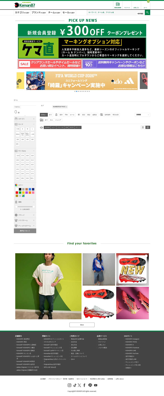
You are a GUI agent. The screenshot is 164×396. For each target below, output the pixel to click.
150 (32, 139)
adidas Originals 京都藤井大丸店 (27, 370)
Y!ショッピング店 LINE (133, 365)
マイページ (102, 342)
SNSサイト (128, 336)
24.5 (22, 169)
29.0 (27, 178)
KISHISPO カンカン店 (24, 353)
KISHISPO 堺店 (22, 342)
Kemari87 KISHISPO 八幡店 (26, 347)
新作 (61, 115)
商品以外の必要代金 (77, 339)
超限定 (95, 115)
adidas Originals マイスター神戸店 (28, 367)
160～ (17, 144)
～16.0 (17, 155)
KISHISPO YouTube (132, 353)
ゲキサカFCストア (50, 342)
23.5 (32, 164)
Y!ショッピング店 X (132, 362)
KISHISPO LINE (131, 350)
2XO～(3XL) (27, 134)
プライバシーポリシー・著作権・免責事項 (61, 379)
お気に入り (102, 345)
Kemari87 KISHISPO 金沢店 (26, 364)
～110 (32, 134)
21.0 (27, 160)
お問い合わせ (120, 379)
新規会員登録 (102, 339)
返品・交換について (77, 353)
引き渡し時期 (75, 350)
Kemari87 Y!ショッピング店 (53, 347)
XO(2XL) (22, 134)
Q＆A (73, 359)
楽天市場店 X (130, 356)
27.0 (27, 173)
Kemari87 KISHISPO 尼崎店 (26, 350)
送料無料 (107, 115)
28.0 (17, 178)
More (82, 325)
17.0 (22, 155)
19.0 (32, 155)
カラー (53, 127)
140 (27, 139)
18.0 (27, 155)
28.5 (22, 178)
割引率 (72, 127)
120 (18, 139)
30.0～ (32, 178)
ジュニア (58, 120)
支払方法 (74, 345)
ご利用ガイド (74, 336)
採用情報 (110, 379)
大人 (51, 120)
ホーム (16, 100)
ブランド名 (60, 127)
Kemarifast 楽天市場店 (51, 353)
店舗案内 (18, 336)
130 (22, 139)
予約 (66, 115)
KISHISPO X (130, 345)
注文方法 (74, 342)
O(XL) (17, 134)
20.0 (17, 160)
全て (50, 115)
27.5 (32, 173)
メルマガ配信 (102, 347)
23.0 (27, 164)
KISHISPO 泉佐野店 (23, 339)
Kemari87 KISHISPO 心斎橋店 (26, 345)
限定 (88, 115)
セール (72, 115)
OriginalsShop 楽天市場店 (52, 364)
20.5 (22, 160)
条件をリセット (25, 231)
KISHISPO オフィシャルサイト (54, 339)
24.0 (17, 169)
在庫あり (44, 115)
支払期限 (74, 347)
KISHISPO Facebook (132, 347)
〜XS (17, 129)
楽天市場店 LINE (131, 359)
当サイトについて (82, 379)
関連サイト (46, 336)
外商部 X (128, 368)
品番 (66, 127)
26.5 (22, 173)
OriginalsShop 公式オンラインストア (55, 360)
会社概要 (43, 379)
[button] (74, 91)
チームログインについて (79, 356)
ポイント (78, 127)
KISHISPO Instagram (132, 339)
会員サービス (102, 336)
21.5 (32, 160)
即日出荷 (116, 115)
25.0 (27, 169)
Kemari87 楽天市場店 (51, 345)
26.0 (17, 173)
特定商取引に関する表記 (97, 379)
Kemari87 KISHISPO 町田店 (26, 361)
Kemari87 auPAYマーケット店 (53, 350)
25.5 (32, 169)
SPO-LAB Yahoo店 (50, 367)
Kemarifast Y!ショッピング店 (53, 356)
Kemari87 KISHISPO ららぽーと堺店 (28, 357)
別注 (83, 115)
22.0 (17, 164)
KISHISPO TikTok (131, 342)
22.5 (22, 164)
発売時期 (47, 127)
